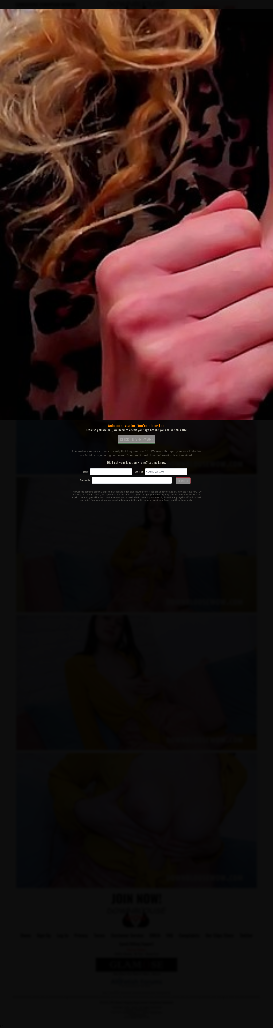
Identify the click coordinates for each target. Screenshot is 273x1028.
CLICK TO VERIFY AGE (136, 439)
